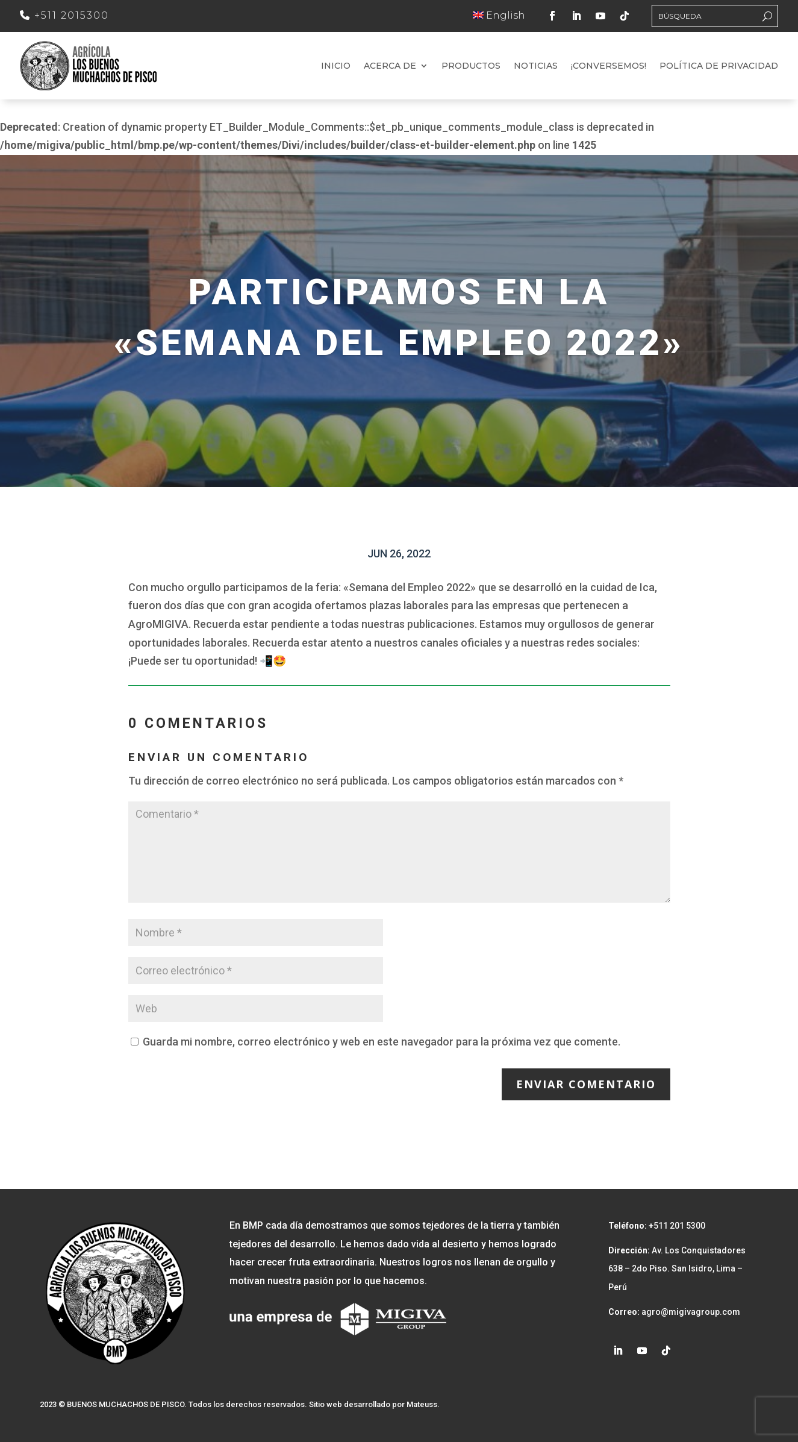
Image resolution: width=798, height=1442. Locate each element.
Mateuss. (423, 1404)
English (499, 15)
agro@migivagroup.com (690, 1312)
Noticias (536, 66)
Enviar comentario (586, 1084)
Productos (470, 66)
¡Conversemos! (608, 66)
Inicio (336, 66)
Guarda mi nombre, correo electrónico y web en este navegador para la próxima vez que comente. (381, 1041)
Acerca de (390, 66)
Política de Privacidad (718, 66)
